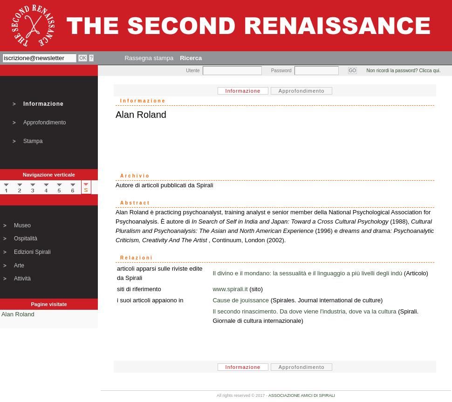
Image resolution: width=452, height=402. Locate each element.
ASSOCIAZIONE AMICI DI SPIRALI (301, 395)
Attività (22, 278)
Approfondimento (44, 122)
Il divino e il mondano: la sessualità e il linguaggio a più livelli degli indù (307, 273)
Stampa (32, 141)
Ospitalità (25, 238)
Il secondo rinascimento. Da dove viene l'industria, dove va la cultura (304, 311)
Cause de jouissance (240, 300)
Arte (19, 265)
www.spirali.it (229, 289)
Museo (22, 225)
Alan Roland (17, 314)
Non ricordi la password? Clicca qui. (404, 70)
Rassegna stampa (148, 58)
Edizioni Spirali (32, 252)
